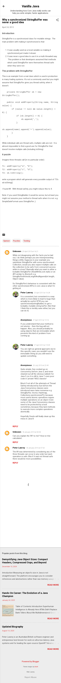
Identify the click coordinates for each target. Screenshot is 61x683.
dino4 (36, 667)
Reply (15, 426)
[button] (57, 20)
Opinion (6, 241)
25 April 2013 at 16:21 (30, 251)
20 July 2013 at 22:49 (40, 365)
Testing (26, 241)
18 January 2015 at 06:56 (31, 432)
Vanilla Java (30, 6)
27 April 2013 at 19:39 (42, 345)
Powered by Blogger (30, 661)
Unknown (17, 251)
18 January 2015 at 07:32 (35, 448)
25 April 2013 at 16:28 (42, 293)
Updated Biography (12, 626)
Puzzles (16, 241)
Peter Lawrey (27, 292)
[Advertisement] (30, 524)
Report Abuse (30, 677)
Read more (53, 585)
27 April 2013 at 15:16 (41, 320)
